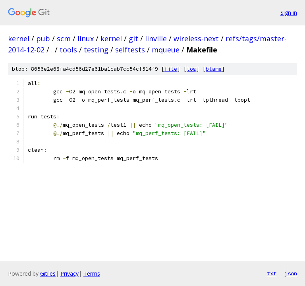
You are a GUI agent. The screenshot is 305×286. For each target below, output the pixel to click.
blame (214, 69)
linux (85, 38)
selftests (130, 49)
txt (271, 273)
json (290, 273)
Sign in (288, 12)
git (133, 38)
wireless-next (196, 38)
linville (156, 38)
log (191, 69)
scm (64, 38)
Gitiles (48, 273)
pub (43, 38)
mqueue (166, 49)
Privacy (69, 273)
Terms (91, 273)
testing (96, 49)
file (170, 69)
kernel (18, 38)
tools (68, 49)
